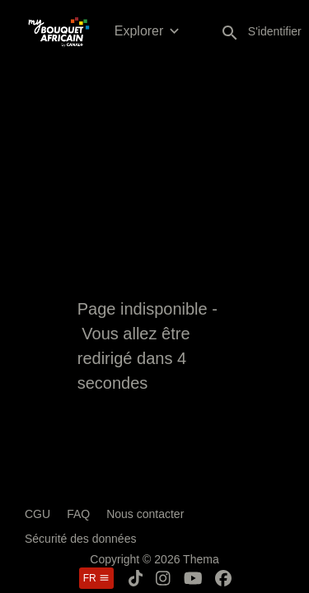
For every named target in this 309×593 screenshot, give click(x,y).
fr (96, 578)
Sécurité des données (80, 538)
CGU (37, 514)
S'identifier (275, 31)
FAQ (78, 514)
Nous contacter (145, 514)
